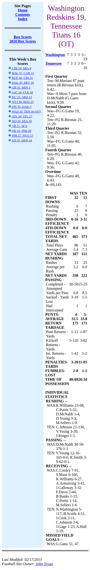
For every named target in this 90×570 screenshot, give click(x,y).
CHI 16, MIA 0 (19, 68)
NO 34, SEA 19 (20, 121)
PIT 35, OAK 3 (19, 106)
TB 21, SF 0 (17, 126)
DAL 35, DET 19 (21, 82)
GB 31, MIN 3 (19, 87)
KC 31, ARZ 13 (20, 97)
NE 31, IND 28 (19, 131)
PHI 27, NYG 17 (20, 135)
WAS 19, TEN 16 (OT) (24, 111)
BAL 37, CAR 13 (21, 73)
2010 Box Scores (22, 41)
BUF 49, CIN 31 (20, 78)
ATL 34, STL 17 (20, 116)
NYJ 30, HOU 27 (21, 102)
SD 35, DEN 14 (20, 140)
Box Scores (23, 37)
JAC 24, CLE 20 (20, 92)
